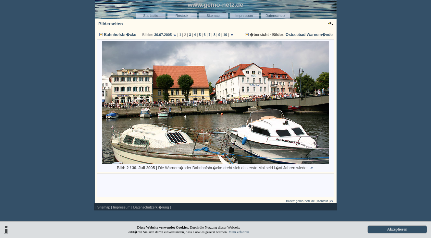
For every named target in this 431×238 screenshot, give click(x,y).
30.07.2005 (163, 35)
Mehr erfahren (238, 232)
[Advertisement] (215, 185)
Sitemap (212, 16)
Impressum (244, 16)
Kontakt (322, 201)
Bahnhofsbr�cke (120, 34)
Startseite (150, 16)
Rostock (182, 16)
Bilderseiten (110, 23)
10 (225, 35)
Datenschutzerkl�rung (151, 207)
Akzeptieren (397, 229)
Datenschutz (275, 16)
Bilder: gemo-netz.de (300, 201)
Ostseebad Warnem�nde (309, 34)
